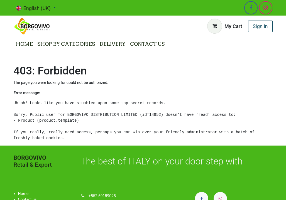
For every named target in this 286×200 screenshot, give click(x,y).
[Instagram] (265, 7)
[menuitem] (24, 44)
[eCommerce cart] (224, 26)
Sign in (260, 26)
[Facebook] (251, 7)
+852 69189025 (102, 196)
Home (23, 193)
